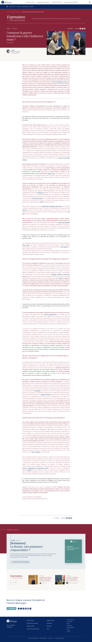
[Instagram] (28, 609)
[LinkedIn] (84, 28)
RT (56, 278)
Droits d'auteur (50, 638)
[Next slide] (14, 582)
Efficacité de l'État (30, 626)
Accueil (8, 11)
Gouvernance (69, 621)
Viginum (30, 470)
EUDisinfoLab (40, 192)
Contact (68, 631)
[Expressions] (16, 18)
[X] (82, 28)
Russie (8, 28)
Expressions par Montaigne (16, 11)
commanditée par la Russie (60, 81)
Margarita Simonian (46, 394)
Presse (68, 629)
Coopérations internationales (33, 629)
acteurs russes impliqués (64, 222)
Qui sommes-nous (70, 619)
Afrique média (26, 245)
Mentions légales (43, 638)
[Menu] (89, 2)
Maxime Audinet (15, 52)
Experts (68, 623)
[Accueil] (6, 2)
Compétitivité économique (32, 623)
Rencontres (49, 626)
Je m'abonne (12, 608)
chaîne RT (24, 210)
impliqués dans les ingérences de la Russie (51, 206)
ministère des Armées (37, 198)
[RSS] (30, 609)
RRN (41, 202)
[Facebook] (80, 28)
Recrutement (69, 625)
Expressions (49, 623)
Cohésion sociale (30, 620)
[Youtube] (26, 609)
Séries (48, 629)
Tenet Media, (37, 390)
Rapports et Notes (50, 620)
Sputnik (61, 278)
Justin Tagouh (64, 247)
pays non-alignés (36, 452)
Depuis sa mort (51, 173)
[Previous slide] (11, 582)
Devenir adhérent (70, 627)
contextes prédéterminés (50, 314)
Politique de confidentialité (33, 638)
